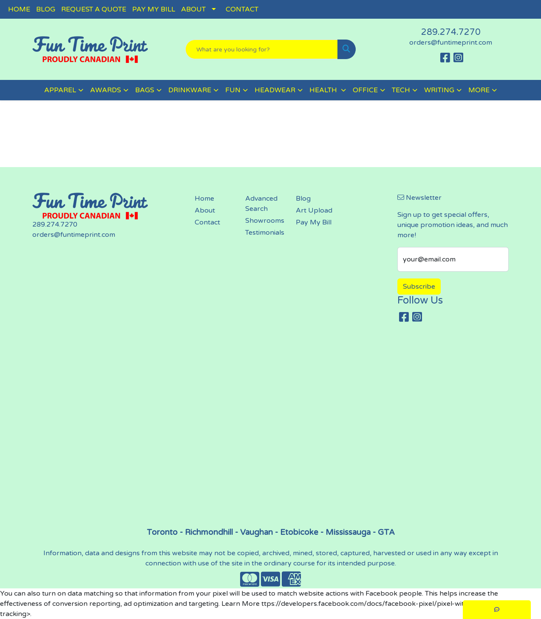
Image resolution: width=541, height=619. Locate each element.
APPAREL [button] (60, 90)
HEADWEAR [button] (275, 90)
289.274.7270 (451, 32)
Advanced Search (261, 203)
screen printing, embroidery (270, 428)
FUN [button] (233, 90)
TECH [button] (401, 90)
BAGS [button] (144, 90)
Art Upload (314, 210)
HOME (19, 9)
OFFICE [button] (365, 90)
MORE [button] (479, 90)
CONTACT (242, 9)
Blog (303, 198)
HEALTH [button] (324, 90)
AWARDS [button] (105, 90)
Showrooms (264, 220)
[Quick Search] (261, 49)
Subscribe (419, 286)
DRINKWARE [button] (189, 90)
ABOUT (193, 9)
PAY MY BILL (153, 9)
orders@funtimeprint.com (450, 42)
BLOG (45, 9)
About (205, 210)
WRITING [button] (439, 90)
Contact (207, 222)
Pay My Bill (313, 222)
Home (204, 198)
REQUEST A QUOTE (93, 9)
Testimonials (264, 232)
